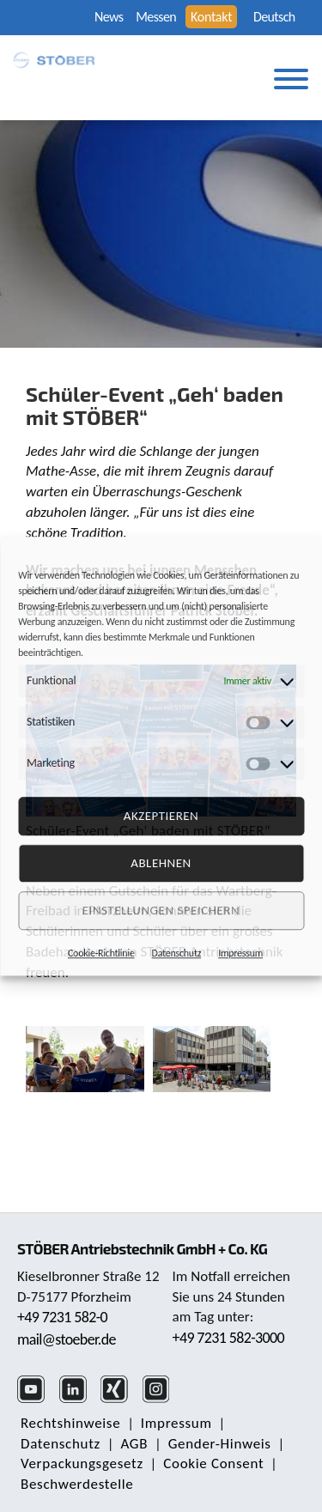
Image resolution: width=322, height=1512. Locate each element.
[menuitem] (277, 17)
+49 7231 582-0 (62, 1317)
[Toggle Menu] (291, 79)
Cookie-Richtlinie (101, 953)
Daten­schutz (60, 1444)
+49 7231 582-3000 (229, 1337)
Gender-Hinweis (219, 1444)
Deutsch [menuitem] (274, 17)
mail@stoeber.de (66, 1339)
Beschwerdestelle (77, 1484)
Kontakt (211, 17)
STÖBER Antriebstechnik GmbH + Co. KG (142, 1248)
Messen (156, 17)
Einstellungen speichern (161, 910)
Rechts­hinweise (70, 1423)
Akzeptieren (161, 815)
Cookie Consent (213, 1463)
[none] (277, 17)
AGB (134, 1444)
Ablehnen (161, 863)
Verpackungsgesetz (82, 1463)
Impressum (240, 953)
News (108, 17)
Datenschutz (177, 953)
